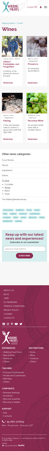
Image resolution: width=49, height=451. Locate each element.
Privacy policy (11, 310)
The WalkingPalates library (14, 199)
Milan (32, 355)
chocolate (8, 210)
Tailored (7, 368)
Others (6, 361)
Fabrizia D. (32, 118)
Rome (33, 352)
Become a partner (11, 399)
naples (13, 214)
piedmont (7, 221)
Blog (6, 294)
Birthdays (7, 379)
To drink (5, 180)
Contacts (9, 318)
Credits (4, 443)
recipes (6, 217)
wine (15, 217)
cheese (23, 214)
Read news (8, 83)
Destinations (36, 348)
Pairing (7, 120)
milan (42, 217)
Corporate (8, 388)
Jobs (6, 298)
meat (36, 210)
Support (7, 409)
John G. (17, 59)
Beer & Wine (9, 355)
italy (5, 214)
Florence (34, 358)
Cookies (8, 314)
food (29, 210)
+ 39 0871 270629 (13, 421)
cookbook (34, 214)
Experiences (9, 348)
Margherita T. (33, 61)
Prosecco (33, 64)
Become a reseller (11, 402)
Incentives (8, 396)
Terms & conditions (14, 306)
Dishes (5, 175)
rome (23, 217)
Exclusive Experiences (13, 372)
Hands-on (7, 358)
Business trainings (11, 392)
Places (5, 165)
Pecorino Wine (35, 120)
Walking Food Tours (12, 352)
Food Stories (8, 160)
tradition (20, 210)
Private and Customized (14, 375)
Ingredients (7, 170)
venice (18, 221)
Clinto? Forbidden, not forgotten (11, 64)
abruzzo (32, 217)
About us (9, 290)
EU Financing (10, 302)
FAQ (5, 413)
